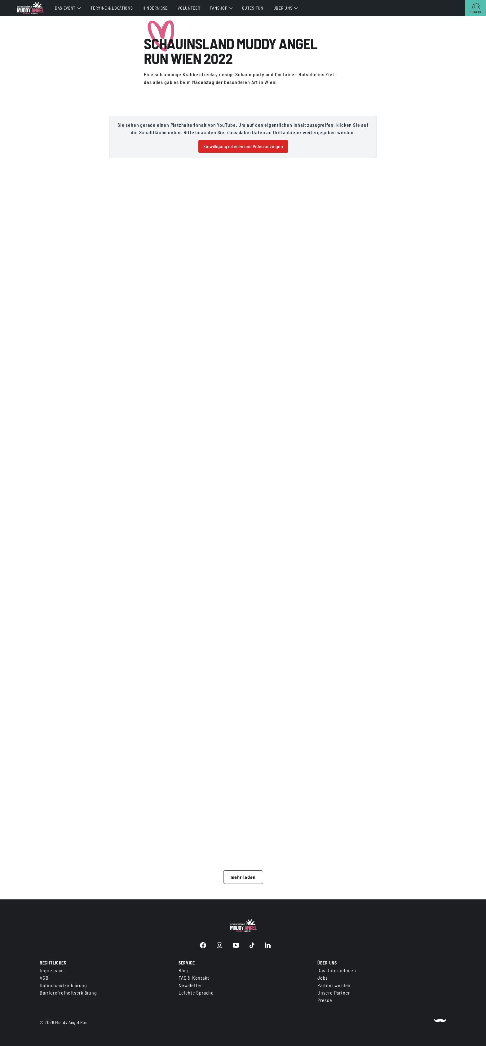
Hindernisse (155, 8)
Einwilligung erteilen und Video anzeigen (243, 146)
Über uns (283, 8)
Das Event (65, 8)
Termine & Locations (112, 8)
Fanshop (218, 8)
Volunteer (189, 8)
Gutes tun (252, 8)
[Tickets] (475, 8)
